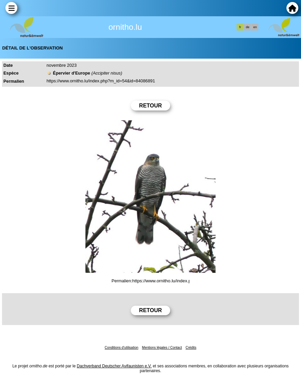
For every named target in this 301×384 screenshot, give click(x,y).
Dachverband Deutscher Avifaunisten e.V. (114, 366)
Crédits (190, 347)
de (247, 27)
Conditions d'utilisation (121, 347)
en (255, 27)
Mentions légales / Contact (162, 347)
